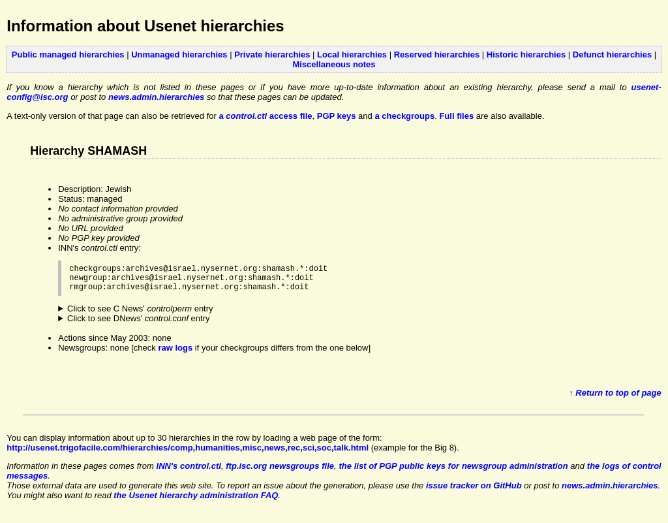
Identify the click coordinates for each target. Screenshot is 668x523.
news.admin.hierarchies (156, 97)
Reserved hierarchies (437, 54)
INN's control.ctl (189, 472)
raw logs (175, 353)
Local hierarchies (352, 54)
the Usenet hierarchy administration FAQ (196, 501)
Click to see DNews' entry (138, 324)
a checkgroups (404, 116)
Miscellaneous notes (333, 64)
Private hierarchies (272, 54)
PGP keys (336, 116)
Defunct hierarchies (612, 54)
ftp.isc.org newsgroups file (280, 472)
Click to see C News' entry (140, 314)
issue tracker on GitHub (474, 491)
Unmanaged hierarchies (179, 54)
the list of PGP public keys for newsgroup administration (453, 472)
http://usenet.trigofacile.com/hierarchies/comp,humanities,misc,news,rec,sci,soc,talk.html (188, 453)
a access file (265, 116)
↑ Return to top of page (615, 399)
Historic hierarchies (526, 54)
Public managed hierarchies (68, 54)
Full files (456, 116)
